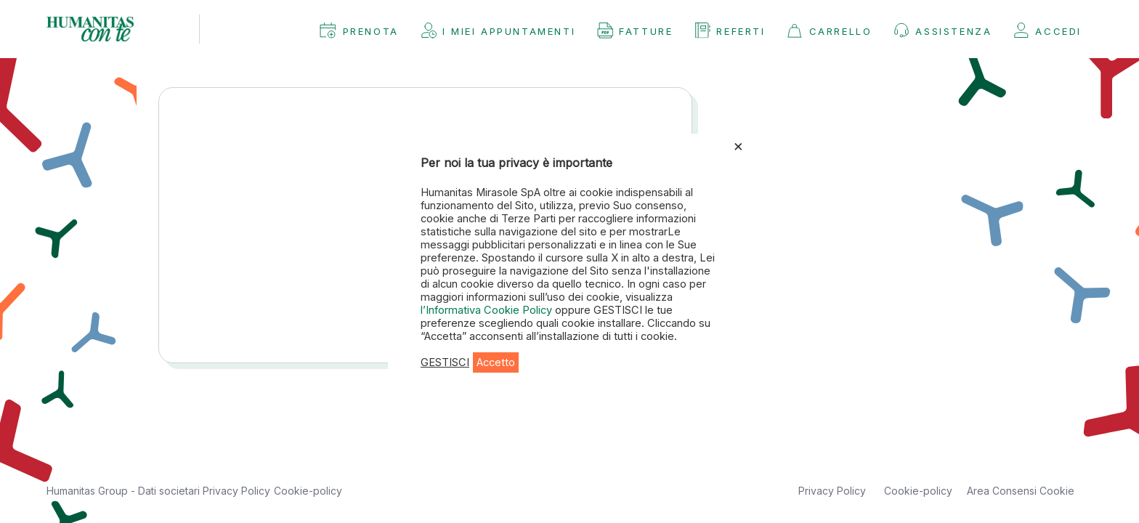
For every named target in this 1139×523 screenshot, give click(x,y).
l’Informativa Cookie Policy (488, 310)
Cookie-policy (308, 491)
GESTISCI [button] (445, 362)
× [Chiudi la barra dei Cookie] (738, 145)
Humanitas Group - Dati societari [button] (124, 491)
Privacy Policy (236, 491)
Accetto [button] (496, 362)
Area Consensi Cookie (1020, 491)
